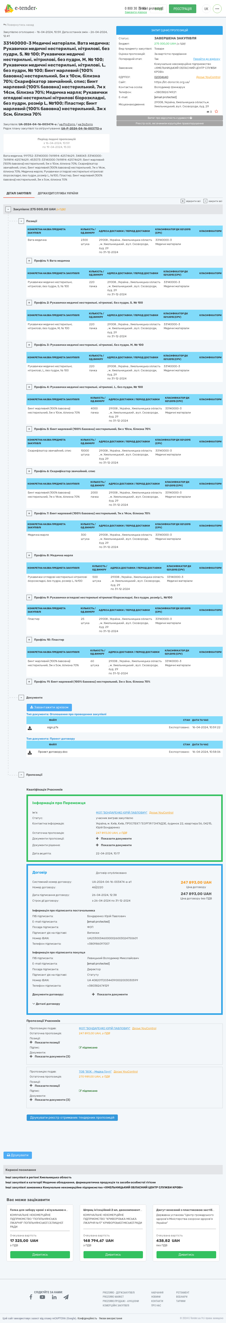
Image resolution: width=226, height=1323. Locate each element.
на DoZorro (85, 124)
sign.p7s (52, 727)
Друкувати (17, 1155)
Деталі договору (46, 1003)
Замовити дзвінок (136, 12)
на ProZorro (67, 124)
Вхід (158, 9)
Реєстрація (183, 9)
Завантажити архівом (49, 707)
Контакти (157, 1301)
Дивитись (40, 1255)
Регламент (182, 1292)
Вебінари (181, 1296)
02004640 (161, 77)
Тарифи (180, 1301)
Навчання (157, 1292)
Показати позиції (45, 1042)
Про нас (156, 1305)
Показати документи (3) (50, 1056)
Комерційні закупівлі (116, 1305)
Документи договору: (48, 994)
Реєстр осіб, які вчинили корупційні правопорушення (170, 123)
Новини (155, 1296)
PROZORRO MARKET (113, 1296)
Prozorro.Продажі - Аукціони (121, 1301)
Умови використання (110, 1318)
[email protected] (165, 97)
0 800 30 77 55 (135, 8)
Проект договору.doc (53, 751)
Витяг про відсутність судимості (170, 118)
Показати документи (114, 838)
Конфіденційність (87, 1318)
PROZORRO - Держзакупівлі (119, 1292)
